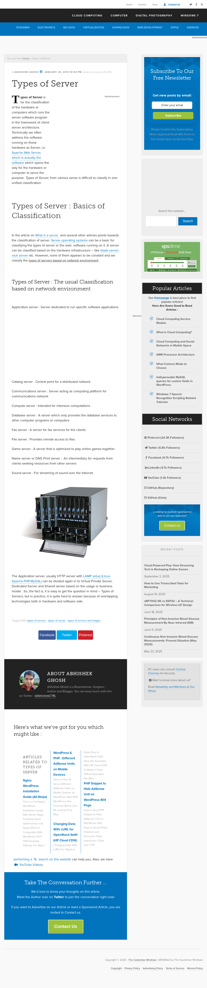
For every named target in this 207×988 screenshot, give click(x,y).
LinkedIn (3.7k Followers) (163, 467)
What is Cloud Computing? (174, 332)
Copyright (114, 973)
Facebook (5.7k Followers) (164, 457)
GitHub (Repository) (159, 488)
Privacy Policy (131, 973)
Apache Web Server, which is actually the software (27, 157)
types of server (57, 620)
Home (129, 4)
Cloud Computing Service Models (173, 321)
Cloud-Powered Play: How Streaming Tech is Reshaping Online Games (169, 567)
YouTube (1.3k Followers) (162, 478)
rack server (20, 255)
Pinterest (85, 635)
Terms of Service (174, 973)
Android (193, 27)
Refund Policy (195, 973)
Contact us (172, 525)
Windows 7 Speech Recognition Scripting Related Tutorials (176, 398)
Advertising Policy (152, 973)
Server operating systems (69, 240)
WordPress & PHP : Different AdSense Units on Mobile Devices (64, 763)
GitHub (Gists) (155, 497)
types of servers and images (84, 620)
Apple (175, 27)
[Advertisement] (68, 44)
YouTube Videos (28, 868)
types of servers (36, 620)
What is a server (47, 235)
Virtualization (93, 27)
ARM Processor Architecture (175, 354)
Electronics (46, 27)
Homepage (161, 298)
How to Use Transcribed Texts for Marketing (166, 585)
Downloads (120, 27)
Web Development (149, 27)
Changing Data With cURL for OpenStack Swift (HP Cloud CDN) (65, 834)
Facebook (47, 635)
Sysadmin (22, 27)
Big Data (69, 27)
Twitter (67, 635)
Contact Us (174, 4)
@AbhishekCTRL (46, 695)
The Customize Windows (25, 15)
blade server (109, 250)
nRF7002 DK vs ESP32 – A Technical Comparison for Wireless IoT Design (168, 603)
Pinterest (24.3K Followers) (164, 437)
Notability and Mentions (171, 687)
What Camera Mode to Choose (171, 366)
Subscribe (173, 115)
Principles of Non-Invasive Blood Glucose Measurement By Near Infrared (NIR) (171, 621)
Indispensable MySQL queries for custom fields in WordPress (174, 381)
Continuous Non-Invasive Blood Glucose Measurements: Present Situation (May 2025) (171, 640)
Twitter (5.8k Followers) (162, 447)
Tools (155, 4)
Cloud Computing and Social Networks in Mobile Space (175, 343)
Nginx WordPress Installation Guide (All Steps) (31, 791)
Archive (142, 4)
